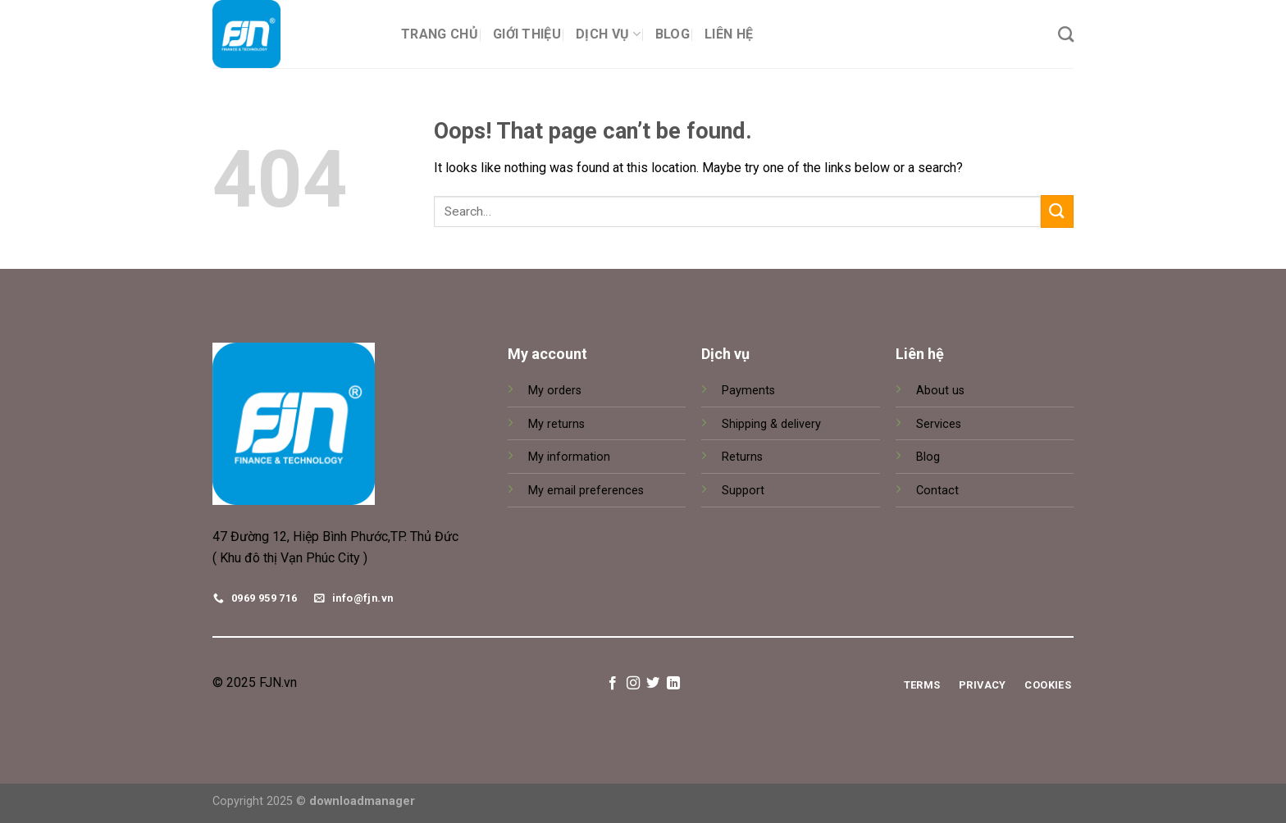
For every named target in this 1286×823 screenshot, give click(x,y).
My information (569, 457)
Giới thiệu (527, 34)
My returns (556, 424)
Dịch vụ (608, 34)
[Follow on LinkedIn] (673, 683)
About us (940, 391)
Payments (748, 391)
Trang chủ (439, 34)
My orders (554, 391)
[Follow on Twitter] (652, 683)
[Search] (1066, 34)
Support (743, 491)
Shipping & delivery (771, 424)
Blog (672, 34)
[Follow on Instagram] (633, 683)
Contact (937, 491)
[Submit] (1057, 211)
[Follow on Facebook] (612, 683)
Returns (742, 457)
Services (938, 424)
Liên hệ (729, 34)
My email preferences (586, 491)
